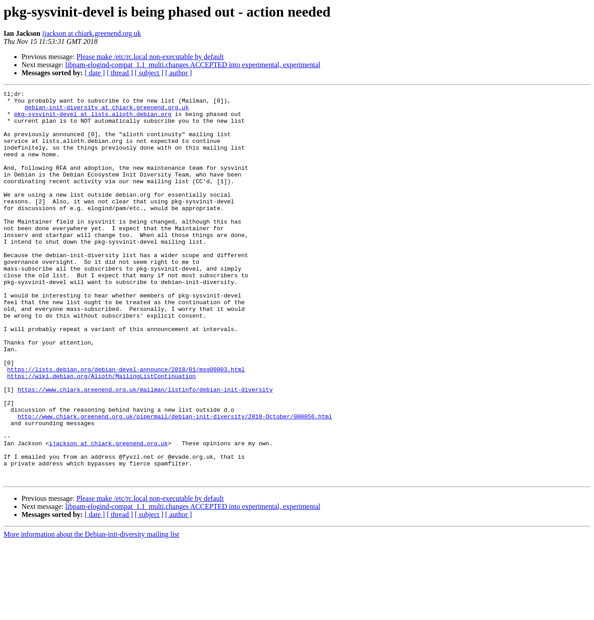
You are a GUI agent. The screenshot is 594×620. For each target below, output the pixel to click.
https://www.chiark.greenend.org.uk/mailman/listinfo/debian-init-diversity (144, 450)
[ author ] (178, 73)
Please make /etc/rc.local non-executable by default (150, 56)
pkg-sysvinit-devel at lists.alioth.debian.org (92, 119)
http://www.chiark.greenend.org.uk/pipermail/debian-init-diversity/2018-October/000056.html (174, 482)
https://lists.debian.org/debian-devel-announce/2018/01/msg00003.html (126, 426)
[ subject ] (149, 73)
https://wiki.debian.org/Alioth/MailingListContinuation (101, 434)
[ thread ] (120, 73)
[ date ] (95, 73)
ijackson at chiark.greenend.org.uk (91, 33)
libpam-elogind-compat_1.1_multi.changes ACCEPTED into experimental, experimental (192, 65)
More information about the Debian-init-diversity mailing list (91, 612)
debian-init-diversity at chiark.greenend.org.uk (107, 111)
